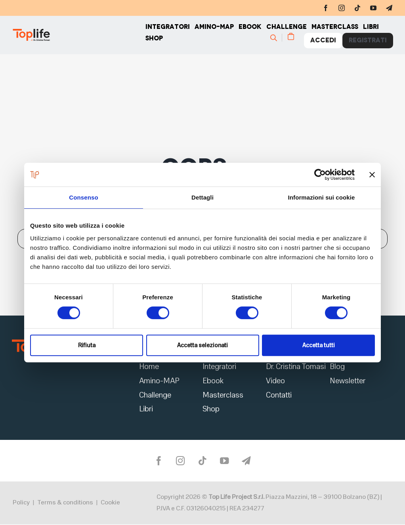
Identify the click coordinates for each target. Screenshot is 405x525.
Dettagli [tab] (202, 197)
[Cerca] (277, 38)
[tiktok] (357, 8)
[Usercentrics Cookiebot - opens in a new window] (320, 175)
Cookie (110, 503)
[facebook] (326, 8)
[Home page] (78, 36)
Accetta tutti (318, 345)
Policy (21, 503)
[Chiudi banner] (372, 174)
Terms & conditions (65, 503)
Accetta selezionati (202, 345)
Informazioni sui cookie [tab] (321, 197)
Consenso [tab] (83, 197)
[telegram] (389, 8)
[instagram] (342, 8)
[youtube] (373, 8)
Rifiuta (87, 345)
